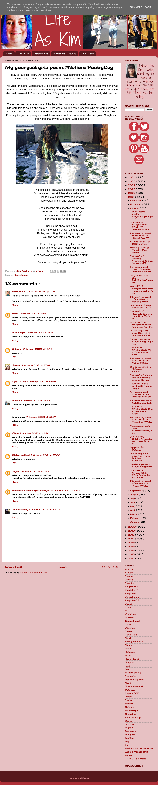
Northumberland (134, 686)
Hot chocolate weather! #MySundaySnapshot (141, 215)
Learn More (135, 7)
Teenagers (130, 731)
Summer (129, 724)
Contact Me (41, 53)
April (133, 510)
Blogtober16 (132, 586)
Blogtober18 (131, 593)
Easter (128, 631)
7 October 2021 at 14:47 (40, 332)
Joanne (16, 365)
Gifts (128, 648)
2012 (131, 558)
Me (127, 669)
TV (126, 745)
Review (128, 700)
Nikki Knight (18, 332)
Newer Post (13, 567)
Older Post (110, 567)
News (128, 683)
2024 (132, 185)
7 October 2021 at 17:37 (36, 365)
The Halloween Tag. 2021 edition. (140, 243)
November (136, 204)
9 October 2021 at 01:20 (34, 433)
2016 (131, 542)
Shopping (130, 714)
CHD (127, 611)
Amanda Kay (19, 292)
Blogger (85, 778)
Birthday (129, 580)
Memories (130, 676)
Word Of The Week (135, 759)
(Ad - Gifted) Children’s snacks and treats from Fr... (141, 440)
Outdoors (130, 690)
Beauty (129, 576)
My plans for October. (137, 448)
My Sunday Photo (135, 679)
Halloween (130, 652)
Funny (128, 645)
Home (9, 53)
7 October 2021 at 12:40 (33, 313)
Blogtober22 (132, 600)
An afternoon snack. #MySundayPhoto (141, 401)
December (136, 200)
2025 (132, 181)
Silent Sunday (133, 717)
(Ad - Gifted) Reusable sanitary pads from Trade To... (141, 315)
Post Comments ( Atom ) (34, 573)
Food (128, 638)
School (24, 275)
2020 (132, 527)
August (134, 494)
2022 (132, 193)
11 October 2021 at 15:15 (65, 490)
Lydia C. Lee (19, 381)
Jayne (15, 471)
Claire (15, 433)
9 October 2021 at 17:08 (45, 455)
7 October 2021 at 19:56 (41, 381)
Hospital (129, 662)
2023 (132, 189)
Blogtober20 (132, 597)
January (135, 522)
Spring (128, 721)
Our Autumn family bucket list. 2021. (141, 306)
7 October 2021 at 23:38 (35, 400)
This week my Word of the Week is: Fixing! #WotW (140, 360)
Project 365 (132, 693)
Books (128, 604)
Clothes (129, 617)
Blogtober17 (131, 590)
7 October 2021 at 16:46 (37, 349)
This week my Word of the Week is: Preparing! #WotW (141, 419)
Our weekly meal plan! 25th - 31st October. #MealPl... (141, 269)
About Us (23, 53)
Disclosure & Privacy (64, 53)
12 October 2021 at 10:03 (44, 509)
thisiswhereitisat (21, 455)
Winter (128, 755)
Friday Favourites (134, 641)
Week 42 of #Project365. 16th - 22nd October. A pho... (141, 289)
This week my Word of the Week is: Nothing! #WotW (140, 299)
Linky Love (87, 53)
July (132, 498)
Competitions (132, 621)
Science (129, 707)
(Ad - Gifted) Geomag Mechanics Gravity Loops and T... (141, 259)
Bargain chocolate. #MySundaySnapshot (141, 341)
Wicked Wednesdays (136, 752)
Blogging (129, 583)
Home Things (132, 659)
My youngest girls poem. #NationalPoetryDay (141, 429)
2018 (131, 535)
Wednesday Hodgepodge (139, 748)
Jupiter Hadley (20, 509)
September (136, 490)
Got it (148, 7)
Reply (15, 305)
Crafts (128, 624)
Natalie (16, 400)
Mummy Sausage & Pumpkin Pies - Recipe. (140, 250)
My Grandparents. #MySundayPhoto (141, 465)
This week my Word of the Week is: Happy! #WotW (140, 235)
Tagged (129, 728)
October (135, 208)
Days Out (130, 628)
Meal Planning (133, 673)
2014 (131, 550)
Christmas (130, 614)
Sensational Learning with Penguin (31, 490)
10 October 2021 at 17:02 (35, 471)
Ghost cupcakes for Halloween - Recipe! (141, 369)
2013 (131, 554)
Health (128, 655)
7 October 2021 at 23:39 (41, 417)
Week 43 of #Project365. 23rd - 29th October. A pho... (140, 226)
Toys (127, 741)
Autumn (129, 573)
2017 (131, 539)
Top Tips (129, 738)
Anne (15, 313)
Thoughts (130, 734)
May (133, 506)
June (133, 502)
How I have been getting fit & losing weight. (141, 386)
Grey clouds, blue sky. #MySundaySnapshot (141, 279)
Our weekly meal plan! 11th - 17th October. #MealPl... (141, 394)
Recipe (128, 697)
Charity (129, 607)
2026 (132, 177)
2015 (131, 546)
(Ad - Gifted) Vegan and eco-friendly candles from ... (141, 377)
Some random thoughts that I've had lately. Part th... (141, 324)
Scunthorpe (131, 710)
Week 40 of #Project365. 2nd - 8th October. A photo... (141, 410)
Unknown (17, 349)
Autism (129, 569)
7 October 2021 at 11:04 (41, 292)
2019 (131, 531)
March (134, 514)
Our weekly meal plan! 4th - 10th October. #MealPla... (140, 457)
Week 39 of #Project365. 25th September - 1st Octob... (141, 474)
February (135, 518)
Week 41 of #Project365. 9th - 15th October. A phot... (141, 351)
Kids (16, 275)
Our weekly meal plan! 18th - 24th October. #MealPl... (141, 333)
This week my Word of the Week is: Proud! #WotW (140, 483)
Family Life (131, 635)
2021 (131, 197)
